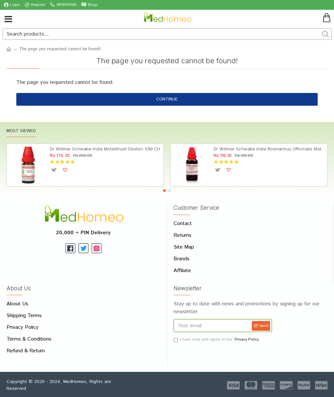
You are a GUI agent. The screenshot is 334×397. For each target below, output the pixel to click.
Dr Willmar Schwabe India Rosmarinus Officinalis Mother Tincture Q (269, 148)
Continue (167, 99)
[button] (164, 190)
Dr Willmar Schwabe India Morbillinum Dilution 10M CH (105, 148)
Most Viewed (21, 131)
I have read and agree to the (217, 340)
